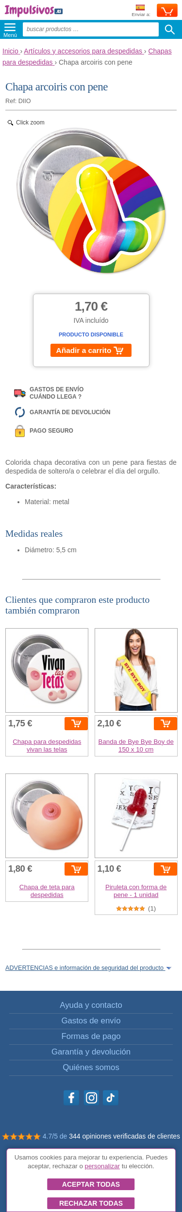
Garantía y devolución (91, 1051)
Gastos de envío (90, 1020)
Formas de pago (90, 1036)
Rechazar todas (91, 1203)
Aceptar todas (91, 1184)
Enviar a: (141, 11)
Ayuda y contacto (91, 1005)
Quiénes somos (91, 1067)
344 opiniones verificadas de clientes (124, 1136)
